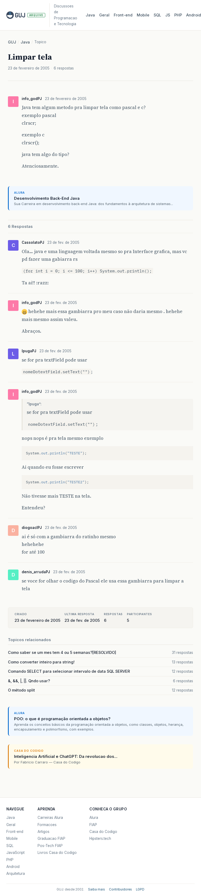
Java (90, 15)
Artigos (43, 831)
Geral (104, 15)
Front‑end (123, 15)
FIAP (93, 825)
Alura (93, 817)
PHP (178, 15)
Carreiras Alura (50, 817)
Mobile (143, 15)
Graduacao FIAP (51, 838)
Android (13, 866)
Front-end (14, 831)
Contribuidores (120, 889)
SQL (157, 15)
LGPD (140, 889)
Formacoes (47, 825)
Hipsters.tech (100, 838)
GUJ (12, 42)
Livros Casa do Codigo (57, 852)
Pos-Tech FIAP (50, 846)
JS (167, 15)
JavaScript (15, 852)
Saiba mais (96, 889)
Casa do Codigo (103, 831)
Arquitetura (15, 873)
